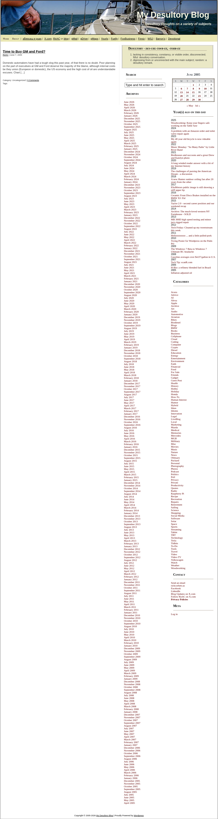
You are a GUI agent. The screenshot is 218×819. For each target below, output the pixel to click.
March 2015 (130, 474)
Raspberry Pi (177, 493)
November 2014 (132, 485)
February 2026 (131, 113)
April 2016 (129, 438)
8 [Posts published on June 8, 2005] (193, 88)
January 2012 (130, 579)
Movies (175, 446)
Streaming (176, 529)
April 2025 (129, 140)
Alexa (174, 300)
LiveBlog (176, 419)
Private (174, 482)
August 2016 (130, 427)
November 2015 (132, 452)
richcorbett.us (178, 585)
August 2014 (130, 493)
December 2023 (132, 184)
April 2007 (129, 736)
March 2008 (130, 706)
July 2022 (129, 231)
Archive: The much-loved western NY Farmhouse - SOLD (190, 213)
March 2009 (130, 673)
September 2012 (132, 557)
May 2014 (129, 502)
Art (172, 308)
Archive (175, 306)
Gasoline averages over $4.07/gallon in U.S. (193, 257)
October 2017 (131, 389)
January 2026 (130, 115)
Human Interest (179, 399)
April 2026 (129, 107)
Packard (175, 460)
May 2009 (129, 667)
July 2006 (129, 761)
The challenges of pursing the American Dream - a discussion (191, 172)
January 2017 (130, 413)
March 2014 (130, 507)
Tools (173, 548)
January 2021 (130, 281)
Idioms (174, 410)
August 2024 (130, 162)
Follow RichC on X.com (183, 596)
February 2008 (131, 709)
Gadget (174, 377)
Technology (177, 537)
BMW (174, 328)
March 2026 (130, 110)
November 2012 (132, 551)
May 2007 (129, 734)
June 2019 (129, 333)
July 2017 (129, 397)
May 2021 (129, 270)
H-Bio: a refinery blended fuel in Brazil (191, 267)
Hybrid (174, 405)
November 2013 (132, 518)
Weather (175, 565)
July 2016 (129, 430)
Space (174, 524)
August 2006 (130, 758)
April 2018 (129, 372)
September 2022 (132, 226)
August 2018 (130, 361)
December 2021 (132, 251)
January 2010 (130, 645)
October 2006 (131, 753)
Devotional (174, 38)
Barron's (160, 38)
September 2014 (132, 491)
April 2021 (129, 273)
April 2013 (129, 538)
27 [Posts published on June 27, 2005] (181, 99)
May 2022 (129, 237)
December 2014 (132, 482)
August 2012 (130, 560)
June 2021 (129, 267)
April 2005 (129, 803)
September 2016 (132, 424)
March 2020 (130, 308)
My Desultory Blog (173, 15)
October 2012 (131, 554)
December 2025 (132, 118)
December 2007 (132, 714)
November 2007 (132, 717)
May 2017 (129, 402)
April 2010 (129, 637)
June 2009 (129, 665)
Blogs (174, 325)
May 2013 (129, 535)
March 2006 (130, 772)
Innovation (176, 413)
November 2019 (132, 320)
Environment (177, 361)
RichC (56, 38)
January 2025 (130, 148)
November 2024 (132, 154)
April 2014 (129, 504)
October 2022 (131, 223)
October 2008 (131, 687)
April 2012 (129, 571)
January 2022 (130, 248)
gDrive (84, 38)
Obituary (175, 457)
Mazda (174, 427)
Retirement (176, 504)
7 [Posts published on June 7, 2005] (187, 88)
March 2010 (130, 640)
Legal (174, 416)
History (175, 386)
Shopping (176, 513)
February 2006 (131, 775)
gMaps (94, 38)
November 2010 (132, 618)
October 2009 (131, 653)
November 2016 (132, 419)
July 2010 (129, 629)
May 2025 (129, 137)
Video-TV (176, 557)
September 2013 (132, 524)
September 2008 (132, 689)
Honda (174, 394)
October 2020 (131, 289)
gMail (74, 38)
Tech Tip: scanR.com (181, 262)
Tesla (173, 540)
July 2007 (129, 728)
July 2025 (129, 132)
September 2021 (132, 259)
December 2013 (132, 515)
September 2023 (132, 193)
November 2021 (132, 253)
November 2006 (132, 750)
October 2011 (131, 587)
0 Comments (33, 80)
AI (172, 297)
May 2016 (129, 435)
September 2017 (132, 391)
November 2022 (132, 220)
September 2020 (132, 292)
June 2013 (129, 532)
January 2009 (130, 678)
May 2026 (129, 104)
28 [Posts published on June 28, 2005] (187, 99)
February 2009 (131, 676)
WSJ (150, 38)
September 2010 (132, 623)
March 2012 (130, 573)
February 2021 (131, 278)
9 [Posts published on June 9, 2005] (199, 88)
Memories (176, 432)
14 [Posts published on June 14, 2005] (187, 92)
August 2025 (130, 129)
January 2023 (130, 215)
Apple (174, 303)
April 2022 (129, 240)
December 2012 (132, 549)
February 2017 (131, 411)
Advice (174, 294)
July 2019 (129, 331)
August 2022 (130, 228)
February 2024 (131, 179)
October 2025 (131, 124)
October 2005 (131, 786)
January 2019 (130, 347)
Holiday (175, 391)
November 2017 (132, 386)
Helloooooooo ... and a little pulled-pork (191, 235)
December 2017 (132, 383)
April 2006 (129, 769)
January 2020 (130, 314)
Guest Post (176, 380)
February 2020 (131, 311)
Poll (173, 477)
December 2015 (132, 449)
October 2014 (131, 488)
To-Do (174, 546)
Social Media (177, 515)
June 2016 (129, 433)
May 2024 (129, 171)
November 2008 (132, 684)
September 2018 (132, 358)
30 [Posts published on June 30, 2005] (199, 99)
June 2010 (129, 631)
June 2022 (129, 234)
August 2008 (130, 692)
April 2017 (129, 405)
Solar (173, 521)
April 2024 (129, 173)
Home (6, 38)
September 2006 (132, 756)
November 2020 (132, 286)
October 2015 (131, 455)
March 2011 (130, 607)
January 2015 (130, 480)
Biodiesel (176, 322)
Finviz (141, 38)
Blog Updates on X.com (183, 593)
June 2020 (129, 300)
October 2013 (131, 521)
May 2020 (129, 303)
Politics (175, 474)
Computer (176, 344)
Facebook (176, 588)
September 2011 (132, 590)
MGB (174, 438)
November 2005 (132, 783)
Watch (174, 562)
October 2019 (131, 322)
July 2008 (129, 695)
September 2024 (132, 159)
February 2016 (131, 444)
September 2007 (132, 722)
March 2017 (130, 408)
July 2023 (129, 198)
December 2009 (132, 648)
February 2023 (131, 212)
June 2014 (129, 499)
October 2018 (131, 355)
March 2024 (130, 176)
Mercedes (176, 435)
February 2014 (131, 510)
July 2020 (129, 297)
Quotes (174, 488)
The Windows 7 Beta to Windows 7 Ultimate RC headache (189, 250)
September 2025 (132, 126)
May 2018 (129, 369)
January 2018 (130, 380)
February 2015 (131, 477)
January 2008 (130, 711)
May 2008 (129, 700)
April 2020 (129, 306)
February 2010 (131, 642)
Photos (174, 468)
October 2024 (131, 157)
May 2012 (129, 568)
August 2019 (130, 328)
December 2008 (132, 681)
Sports (174, 526)
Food (173, 369)
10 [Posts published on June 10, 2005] (205, 88)
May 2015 (129, 469)
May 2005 (129, 800)
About (15, 38)
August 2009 (130, 659)
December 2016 (132, 416)
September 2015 (132, 458)
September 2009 (132, 656)
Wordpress (139, 815)
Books (174, 330)
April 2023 (129, 206)
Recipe (174, 496)
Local (174, 421)
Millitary (175, 441)
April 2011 (129, 604)
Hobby (174, 388)
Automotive (177, 314)
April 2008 (129, 703)
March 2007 (130, 739)
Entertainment (178, 358)
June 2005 (129, 797)
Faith (173, 363)
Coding (174, 341)
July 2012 (129, 562)
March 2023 (130, 209)
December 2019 (132, 317)
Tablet (174, 532)
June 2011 (129, 598)
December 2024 (132, 151)
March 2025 (130, 143)
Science (175, 510)
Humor (174, 402)
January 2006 (130, 778)
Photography (177, 466)
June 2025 (129, 135)
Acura (174, 292)
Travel (174, 551)
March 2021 (130, 275)
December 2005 (132, 780)
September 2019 (132, 325)
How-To (175, 397)
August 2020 (130, 295)
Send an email (178, 582)
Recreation (176, 499)
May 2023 (129, 204)
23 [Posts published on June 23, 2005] (199, 96)
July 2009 (129, 662)
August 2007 (130, 725)
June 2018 (129, 366)
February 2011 (131, 609)
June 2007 (129, 731)
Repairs (175, 501)
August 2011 (130, 593)
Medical (175, 430)
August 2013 (130, 527)
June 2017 (129, 400)
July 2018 (129, 364)
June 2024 (129, 168)
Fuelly (114, 38)
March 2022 (130, 242)
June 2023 (129, 201)
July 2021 (129, 264)
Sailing (174, 507)
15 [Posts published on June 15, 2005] (193, 92)
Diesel (174, 350)
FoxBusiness (127, 38)
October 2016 (131, 422)
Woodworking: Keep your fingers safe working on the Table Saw (190, 124)
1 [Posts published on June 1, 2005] (193, 84)
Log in (174, 614)
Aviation (175, 317)
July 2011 (129, 596)
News (174, 455)
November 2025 (132, 121)
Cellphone (176, 336)
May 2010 (129, 634)
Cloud (174, 339)
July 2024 (129, 165)
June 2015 (129, 466)
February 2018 (131, 377)
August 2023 (130, 195)
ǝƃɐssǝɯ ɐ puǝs (32, 38)
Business (175, 333)
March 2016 (130, 441)
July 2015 (129, 463)
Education (176, 352)
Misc (173, 444)
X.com (48, 38)
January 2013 (130, 546)
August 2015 (130, 460)
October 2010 (131, 620)
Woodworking (178, 568)
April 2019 (129, 339)
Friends (175, 375)
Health (174, 383)
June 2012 (129, 565)
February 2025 (131, 146)
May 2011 (129, 601)
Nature (174, 452)
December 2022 (132, 217)
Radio (174, 490)
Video (174, 554)
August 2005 (130, 791)
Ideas (173, 408)
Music (174, 449)
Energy (174, 355)
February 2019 (131, 344)
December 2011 (132, 582)
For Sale (175, 372)
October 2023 (131, 190)
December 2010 (132, 615)
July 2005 (129, 794)
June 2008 (129, 698)
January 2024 (130, 182)
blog (66, 38)
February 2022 (131, 245)
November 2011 (132, 584)
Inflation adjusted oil (181, 272)
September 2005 (132, 789)
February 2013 (131, 543)
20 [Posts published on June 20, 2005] (181, 96)
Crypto (174, 347)
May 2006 (129, 767)
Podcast (175, 471)
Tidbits (174, 543)
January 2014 (130, 513)
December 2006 (132, 747)
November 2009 (132, 651)
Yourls (104, 38)
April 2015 (129, 471)
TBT (173, 535)
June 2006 (129, 764)
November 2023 (132, 187)
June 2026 (129, 102)
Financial (175, 366)
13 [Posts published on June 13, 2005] (181, 92)
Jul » (197, 105)
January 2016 (130, 446)
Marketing (176, 424)
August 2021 (130, 262)
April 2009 (129, 670)
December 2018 (132, 350)
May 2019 (129, 336)
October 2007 (131, 720)
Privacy (175, 479)
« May (190, 105)
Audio (174, 311)
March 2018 (130, 375)
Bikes (174, 319)
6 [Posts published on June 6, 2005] (181, 88)
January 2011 (130, 612)
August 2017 (130, 394)
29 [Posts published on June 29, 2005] (193, 99)
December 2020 (132, 284)
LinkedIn (175, 591)
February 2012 (131, 576)
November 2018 (132, 353)
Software (175, 518)
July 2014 (129, 496)
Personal (175, 463)
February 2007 (131, 742)
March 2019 (130, 342)
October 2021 (131, 256)
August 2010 (130, 626)
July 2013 (129, 529)
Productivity (177, 485)
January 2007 (130, 745)
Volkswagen (177, 559)
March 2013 (130, 540)
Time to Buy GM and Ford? (24, 51)
